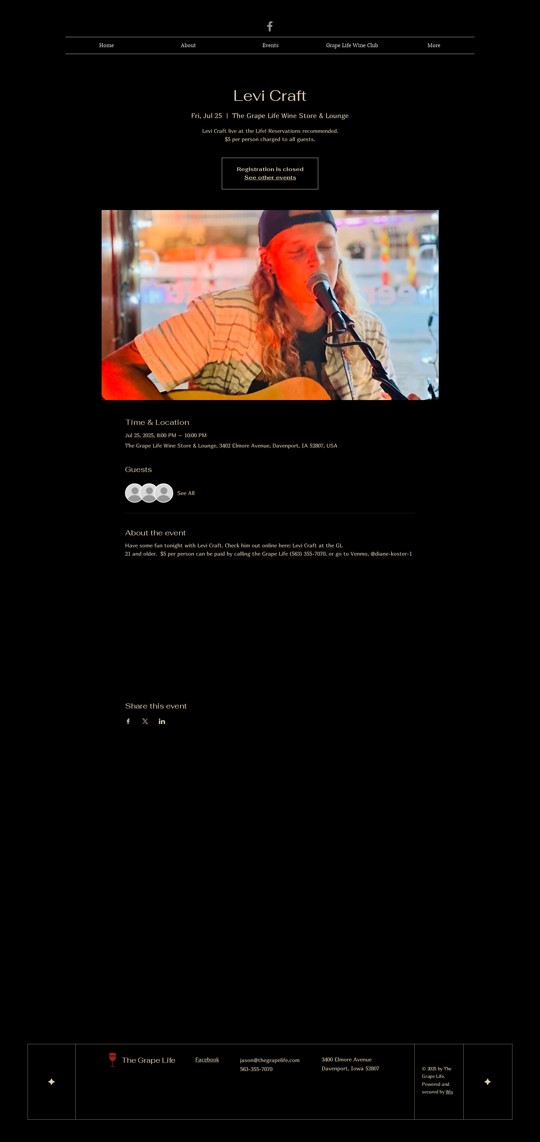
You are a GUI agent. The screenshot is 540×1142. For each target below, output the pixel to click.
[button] (434, 45)
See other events (270, 177)
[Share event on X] (145, 721)
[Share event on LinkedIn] (162, 721)
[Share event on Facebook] (128, 721)
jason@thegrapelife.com (270, 1060)
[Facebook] (270, 26)
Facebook (207, 1059)
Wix (449, 1091)
